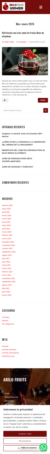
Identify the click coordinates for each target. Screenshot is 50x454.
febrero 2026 (7, 205)
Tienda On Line (11, 397)
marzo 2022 (6, 295)
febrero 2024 (7, 235)
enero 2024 (6, 238)
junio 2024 (6, 222)
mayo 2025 (6, 208)
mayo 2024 (6, 225)
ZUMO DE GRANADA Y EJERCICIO (17, 167)
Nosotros (9, 401)
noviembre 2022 (8, 278)
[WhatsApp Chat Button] (43, 447)
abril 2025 (6, 212)
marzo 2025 (6, 215)
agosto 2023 (7, 255)
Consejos (22, 42)
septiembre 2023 (8, 252)
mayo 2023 (6, 265)
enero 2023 (6, 275)
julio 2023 (5, 258)
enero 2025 (6, 218)
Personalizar (25, 441)
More (43, 100)
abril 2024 (6, 228)
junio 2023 (6, 262)
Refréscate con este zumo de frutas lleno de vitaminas (23, 34)
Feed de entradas (9, 349)
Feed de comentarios (10, 353)
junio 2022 (6, 291)
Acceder (5, 346)
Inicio (7, 393)
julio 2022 (5, 288)
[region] (25, 429)
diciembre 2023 (8, 242)
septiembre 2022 (8, 281)
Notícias (5, 320)
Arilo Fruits (9, 42)
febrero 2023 (7, 271)
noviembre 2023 (8, 245)
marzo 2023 (6, 268)
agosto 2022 (7, 285)
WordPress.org (8, 356)
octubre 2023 (7, 248)
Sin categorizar (8, 324)
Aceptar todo (25, 433)
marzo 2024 (6, 232)
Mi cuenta (9, 404)
